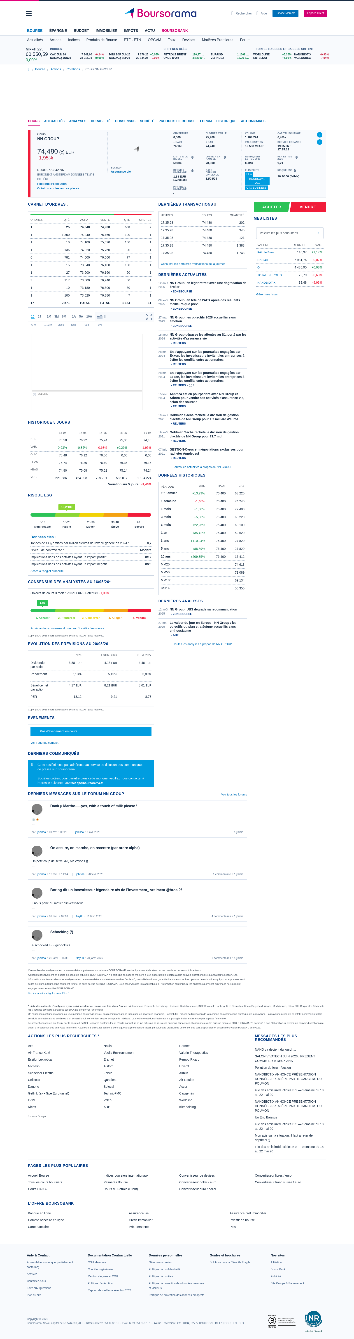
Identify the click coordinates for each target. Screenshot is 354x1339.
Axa (30, 1046)
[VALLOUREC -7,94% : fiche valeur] (311, 58)
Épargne (58, 31)
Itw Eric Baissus (266, 1117)
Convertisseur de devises (197, 1175)
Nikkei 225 (34, 49)
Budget (81, 31)
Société (147, 121)
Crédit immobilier (141, 1220)
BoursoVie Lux (257, 180)
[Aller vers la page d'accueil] (175, 13)
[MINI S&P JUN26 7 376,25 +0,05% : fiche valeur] (135, 54)
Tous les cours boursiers (45, 1182)
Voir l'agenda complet (44, 742)
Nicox (32, 1107)
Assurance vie (121, 171)
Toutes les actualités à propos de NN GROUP (202, 467)
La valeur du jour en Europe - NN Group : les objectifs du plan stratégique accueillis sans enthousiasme (203, 626)
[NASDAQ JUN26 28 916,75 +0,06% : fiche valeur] (78, 58)
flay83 (79, 916)
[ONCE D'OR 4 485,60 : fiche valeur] (185, 58)
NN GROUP (48, 139)
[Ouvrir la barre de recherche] (241, 13)
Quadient (110, 1080)
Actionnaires (253, 121)
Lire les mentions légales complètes (48, 993)
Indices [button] (74, 40)
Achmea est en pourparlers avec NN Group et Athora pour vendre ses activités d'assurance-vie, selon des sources (207, 398)
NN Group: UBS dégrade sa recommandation (203, 609)
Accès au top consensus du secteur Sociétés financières (67, 628)
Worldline (185, 1100)
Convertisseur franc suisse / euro (278, 1182)
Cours (34, 121)
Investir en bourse (242, 1220)
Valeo (108, 1100)
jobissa (41, 832)
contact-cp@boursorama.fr (84, 783)
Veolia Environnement (119, 1052)
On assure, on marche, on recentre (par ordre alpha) (95, 848)
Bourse (34, 31)
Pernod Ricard (189, 1059)
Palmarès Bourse (116, 1182)
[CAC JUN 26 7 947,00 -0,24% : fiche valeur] (78, 54)
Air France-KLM (39, 1052)
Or (259, 267)
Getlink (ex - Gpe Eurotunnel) (48, 1093)
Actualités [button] (35, 40)
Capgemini (186, 1093)
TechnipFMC (112, 1093)
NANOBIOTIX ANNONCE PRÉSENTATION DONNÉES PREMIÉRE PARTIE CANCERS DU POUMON (288, 1079)
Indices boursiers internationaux (126, 1175)
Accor (183, 1086)
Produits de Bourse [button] (101, 40)
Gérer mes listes (267, 294)
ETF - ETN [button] (132, 40)
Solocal (109, 1086)
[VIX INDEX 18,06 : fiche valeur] (231, 58)
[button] (28, 13)
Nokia (108, 1046)
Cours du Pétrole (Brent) (121, 1189)
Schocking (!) (61, 932)
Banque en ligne (39, 1213)
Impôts (131, 31)
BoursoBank (175, 31)
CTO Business (257, 187)
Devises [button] (188, 40)
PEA (249, 174)
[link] (32, 1274)
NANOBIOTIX (266, 282)
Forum (245, 40)
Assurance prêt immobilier (248, 1213)
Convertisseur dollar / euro (197, 1182)
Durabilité (101, 121)
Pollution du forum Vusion (273, 1067)
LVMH (32, 1100)
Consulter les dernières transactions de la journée (193, 264)
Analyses (77, 121)
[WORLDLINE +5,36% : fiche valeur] (272, 54)
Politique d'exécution (52, 183)
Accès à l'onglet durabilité (47, 571)
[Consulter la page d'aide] (261, 13)
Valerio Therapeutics (193, 1052)
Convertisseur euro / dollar (197, 1189)
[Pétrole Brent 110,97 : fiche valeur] (185, 54)
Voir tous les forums (234, 794)
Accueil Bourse (38, 1175)
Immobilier (106, 31)
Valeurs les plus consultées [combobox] (279, 233)
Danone (33, 1086)
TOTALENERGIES (269, 275)
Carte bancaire (38, 1227)
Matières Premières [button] (217, 40)
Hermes (184, 1046)
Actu (150, 31)
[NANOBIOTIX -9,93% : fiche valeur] (311, 54)
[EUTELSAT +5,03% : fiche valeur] (272, 58)
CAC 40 (262, 260)
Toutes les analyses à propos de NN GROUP (202, 644)
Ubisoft (184, 1066)
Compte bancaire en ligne (46, 1220)
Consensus (125, 121)
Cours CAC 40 (38, 1189)
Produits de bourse (177, 121)
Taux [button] (172, 40)
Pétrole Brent (266, 252)
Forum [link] (206, 121)
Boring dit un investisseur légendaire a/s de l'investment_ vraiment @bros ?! (116, 890)
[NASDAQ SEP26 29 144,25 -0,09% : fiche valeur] (135, 58)
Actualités (54, 121)
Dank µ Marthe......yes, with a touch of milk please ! (93, 806)
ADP (107, 1107)
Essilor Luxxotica (40, 1059)
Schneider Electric (41, 1073)
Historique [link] (226, 121)
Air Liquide (186, 1080)
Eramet (109, 1059)
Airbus (183, 1073)
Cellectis (34, 1080)
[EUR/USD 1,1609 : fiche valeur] (231, 54)
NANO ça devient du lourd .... (275, 1049)
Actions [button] (55, 40)
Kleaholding (187, 1107)
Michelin (34, 1066)
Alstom (108, 1066)
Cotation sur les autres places (58, 188)
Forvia (108, 1073)
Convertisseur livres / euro (273, 1175)
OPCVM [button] (154, 40)
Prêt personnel (139, 1227)
